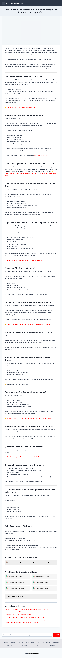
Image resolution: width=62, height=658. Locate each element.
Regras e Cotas (30, 642)
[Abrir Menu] (58, 3)
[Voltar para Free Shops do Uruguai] (31, 596)
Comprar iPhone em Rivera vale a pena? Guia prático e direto (25, 617)
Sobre (38, 642)
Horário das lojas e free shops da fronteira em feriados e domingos (26, 620)
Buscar (56, 635)
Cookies (9, 645)
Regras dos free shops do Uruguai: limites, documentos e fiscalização (29, 324)
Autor (38, 645)
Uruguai (12, 642)
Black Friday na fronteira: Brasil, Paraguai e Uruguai (22, 622)
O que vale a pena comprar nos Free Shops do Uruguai (24, 260)
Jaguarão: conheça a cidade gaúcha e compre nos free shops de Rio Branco (30, 418)
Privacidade (55, 642)
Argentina (20, 642)
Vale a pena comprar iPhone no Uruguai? (18, 612)
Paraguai (5, 642)
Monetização (46, 642)
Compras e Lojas (33, 653)
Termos (24, 645)
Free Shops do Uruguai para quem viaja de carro (21, 107)
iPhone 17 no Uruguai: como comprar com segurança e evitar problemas (28, 609)
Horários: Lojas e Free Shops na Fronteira (19, 614)
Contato (52, 645)
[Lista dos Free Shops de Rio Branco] (31, 562)
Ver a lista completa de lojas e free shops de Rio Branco (25, 457)
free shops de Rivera (40, 155)
